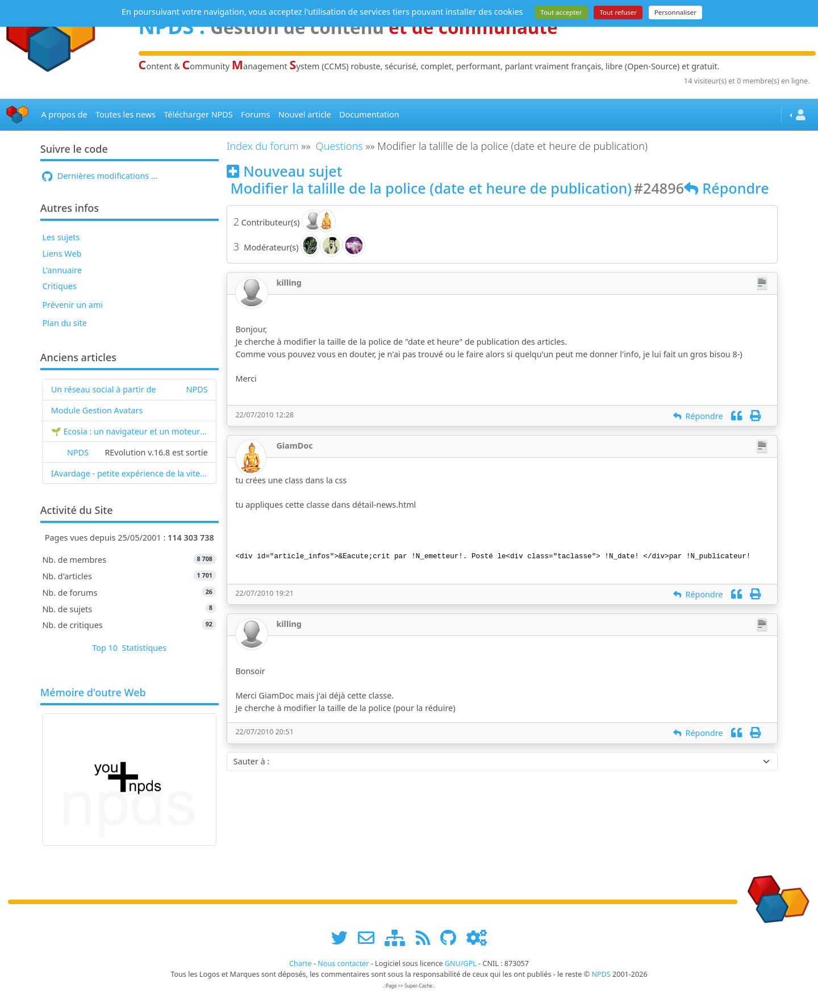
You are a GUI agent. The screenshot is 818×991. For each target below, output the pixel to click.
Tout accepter (561, 12)
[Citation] (736, 416)
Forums (255, 114)
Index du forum (263, 146)
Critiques (59, 286)
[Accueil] (17, 115)
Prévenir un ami (72, 304)
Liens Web (61, 253)
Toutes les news (125, 114)
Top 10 (105, 647)
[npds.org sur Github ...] (452, 937)
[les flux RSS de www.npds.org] (427, 937)
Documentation (369, 114)
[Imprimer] (755, 416)
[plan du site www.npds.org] (399, 937)
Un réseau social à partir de (103, 389)
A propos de (64, 114)
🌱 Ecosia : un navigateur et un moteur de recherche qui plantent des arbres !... (129, 431)
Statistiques (144, 647)
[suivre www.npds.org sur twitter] (343, 937)
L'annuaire (61, 270)
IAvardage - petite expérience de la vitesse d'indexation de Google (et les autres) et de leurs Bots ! (129, 473)
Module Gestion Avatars (97, 410)
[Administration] (476, 937)
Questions (339, 146)
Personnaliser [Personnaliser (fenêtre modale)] (675, 12)
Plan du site (64, 322)
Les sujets (61, 237)
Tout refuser (618, 12)
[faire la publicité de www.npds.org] (370, 937)
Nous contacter (343, 963)
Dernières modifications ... (99, 175)
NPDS (197, 389)
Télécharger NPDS (198, 114)
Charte (300, 963)
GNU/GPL (461, 963)
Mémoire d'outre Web (93, 693)
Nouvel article (304, 114)
